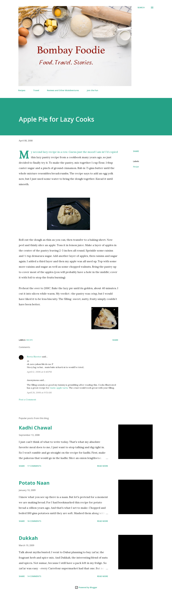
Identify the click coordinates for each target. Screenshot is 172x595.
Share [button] (136, 151)
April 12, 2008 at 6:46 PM (39, 371)
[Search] (141, 7)
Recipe (136, 167)
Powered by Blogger (86, 587)
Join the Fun (92, 90)
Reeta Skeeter (34, 356)
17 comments (34, 466)
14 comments (34, 576)
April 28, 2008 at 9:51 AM (39, 392)
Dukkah (28, 538)
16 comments (34, 521)
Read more (102, 466)
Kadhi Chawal (35, 427)
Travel (36, 90)
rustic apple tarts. (59, 387)
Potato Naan (34, 483)
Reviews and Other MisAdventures (63, 90)
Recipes (21, 90)
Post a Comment (27, 399)
